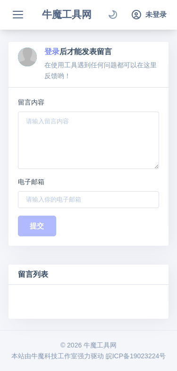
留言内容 (31, 102)
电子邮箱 (31, 182)
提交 (37, 226)
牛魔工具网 (67, 14)
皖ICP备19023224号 (136, 356)
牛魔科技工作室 (54, 356)
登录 (51, 52)
